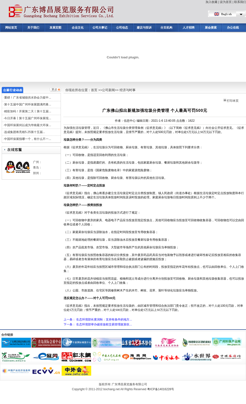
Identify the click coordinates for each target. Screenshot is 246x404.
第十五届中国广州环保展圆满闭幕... (27, 104)
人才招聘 (188, 27)
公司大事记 (99, 27)
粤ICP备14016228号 (160, 389)
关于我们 (33, 27)
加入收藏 (211, 2)
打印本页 (231, 100)
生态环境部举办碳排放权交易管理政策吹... (104, 324)
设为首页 (226, 2)
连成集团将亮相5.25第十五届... (24, 132)
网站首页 (11, 27)
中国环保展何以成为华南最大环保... (27, 125)
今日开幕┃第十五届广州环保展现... (27, 118)
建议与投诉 (144, 27)
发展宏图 (55, 27)
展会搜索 (211, 27)
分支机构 (166, 27)
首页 (94, 90)
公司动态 (122, 27)
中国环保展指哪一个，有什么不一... (27, 139)
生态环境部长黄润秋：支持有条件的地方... (104, 319)
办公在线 (233, 27)
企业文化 (78, 27)
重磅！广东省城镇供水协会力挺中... (27, 97)
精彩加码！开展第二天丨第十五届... (27, 111)
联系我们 (240, 2)
